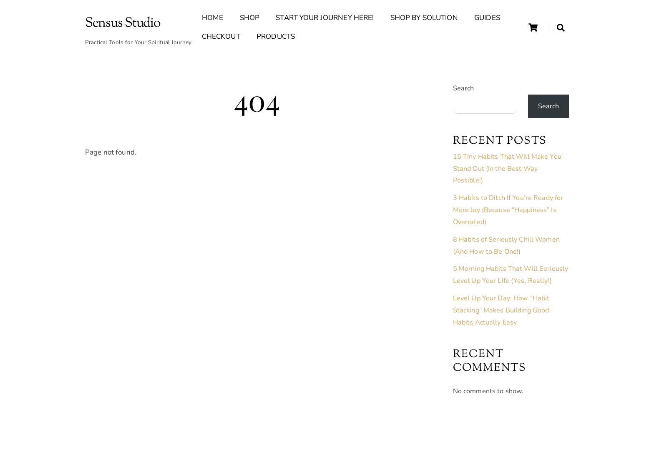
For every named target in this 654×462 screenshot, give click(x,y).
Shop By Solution (424, 17)
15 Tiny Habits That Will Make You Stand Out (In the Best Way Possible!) (507, 168)
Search (463, 88)
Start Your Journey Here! (325, 17)
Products (276, 36)
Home (213, 17)
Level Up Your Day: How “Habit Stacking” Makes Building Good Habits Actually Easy (501, 310)
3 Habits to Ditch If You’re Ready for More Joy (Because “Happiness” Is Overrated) (508, 210)
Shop (250, 17)
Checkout (221, 36)
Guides (487, 17)
